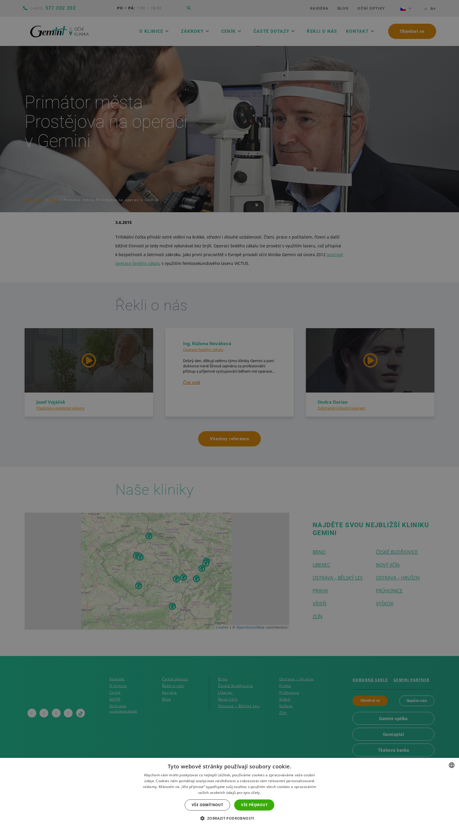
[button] (229, 818)
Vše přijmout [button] (254, 804)
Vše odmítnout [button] (207, 804)
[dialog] (229, 414)
